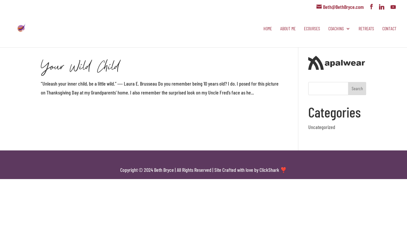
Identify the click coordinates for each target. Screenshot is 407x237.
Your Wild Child (80, 66)
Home (267, 28)
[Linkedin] (381, 7)
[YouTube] (393, 7)
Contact (389, 28)
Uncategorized (321, 127)
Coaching (336, 28)
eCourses (312, 28)
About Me (288, 28)
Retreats (366, 28)
